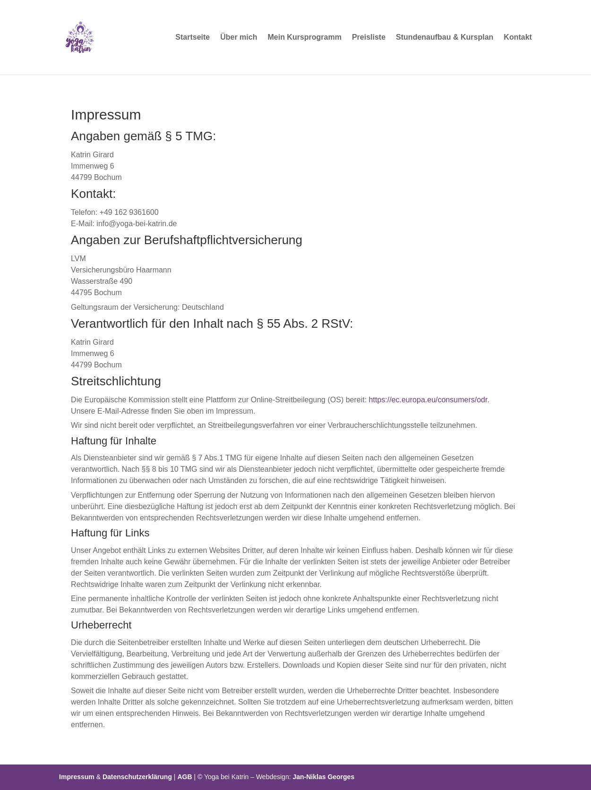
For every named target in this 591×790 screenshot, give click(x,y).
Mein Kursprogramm (304, 37)
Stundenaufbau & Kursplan (444, 37)
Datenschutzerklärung (137, 777)
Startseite (192, 37)
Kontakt (518, 37)
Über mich (238, 37)
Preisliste (368, 37)
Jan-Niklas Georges (323, 777)
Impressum (76, 777)
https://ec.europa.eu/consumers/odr (428, 400)
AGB (184, 777)
